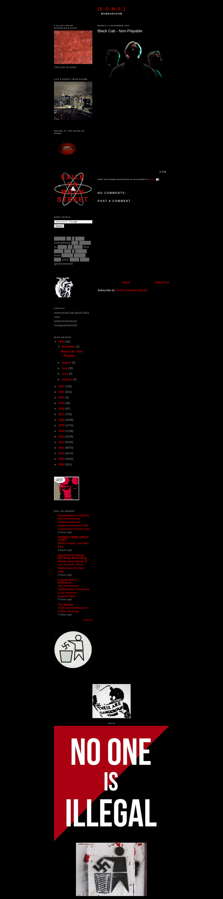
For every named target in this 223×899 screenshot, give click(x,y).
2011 (61, 447)
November (69, 346)
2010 (61, 453)
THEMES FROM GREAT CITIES (73, 538)
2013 (61, 436)
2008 (61, 464)
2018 (61, 408)
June (65, 373)
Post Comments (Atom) (131, 290)
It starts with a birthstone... (67, 581)
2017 (61, 414)
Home (126, 282)
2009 (61, 458)
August (67, 362)
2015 (61, 425)
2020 (61, 397)
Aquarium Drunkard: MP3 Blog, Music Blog (72, 556)
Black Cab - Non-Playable (120, 31)
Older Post (162, 282)
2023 (61, 341)
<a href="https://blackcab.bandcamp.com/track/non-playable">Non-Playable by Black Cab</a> (132, 125)
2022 (61, 386)
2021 (61, 391)
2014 (61, 431)
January (67, 379)
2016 (61, 419)
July (65, 368)
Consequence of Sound (73, 515)
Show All (88, 620)
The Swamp (65, 604)
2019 (61, 403)
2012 (61, 442)
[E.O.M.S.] (112, 8)
